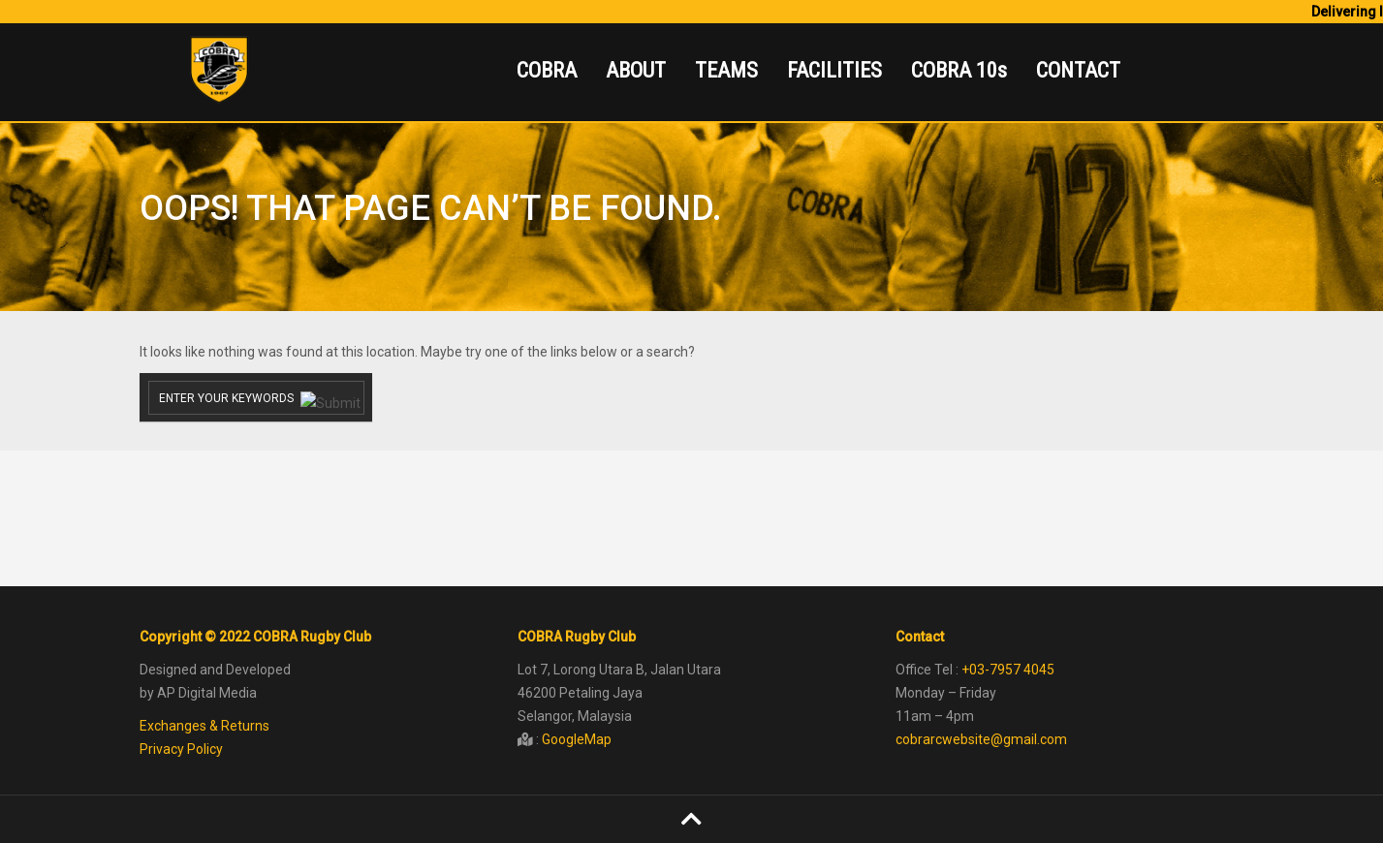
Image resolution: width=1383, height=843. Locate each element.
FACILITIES (834, 70)
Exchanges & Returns (204, 726)
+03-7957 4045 (1007, 669)
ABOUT (636, 70)
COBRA (547, 70)
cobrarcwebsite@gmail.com (981, 739)
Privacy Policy (181, 749)
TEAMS (726, 70)
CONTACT (1078, 70)
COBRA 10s (959, 70)
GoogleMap (577, 739)
